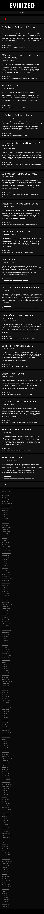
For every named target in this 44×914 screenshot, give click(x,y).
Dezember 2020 (6, 628)
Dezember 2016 (6, 730)
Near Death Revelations (26, 338)
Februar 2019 (5, 675)
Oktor (34, 308)
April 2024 (4, 542)
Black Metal (6, 47)
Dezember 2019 (6, 653)
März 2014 (4, 801)
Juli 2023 (4, 561)
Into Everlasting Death (19, 366)
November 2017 (6, 707)
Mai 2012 (4, 848)
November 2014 (6, 784)
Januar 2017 (5, 728)
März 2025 (4, 521)
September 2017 (6, 711)
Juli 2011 (4, 869)
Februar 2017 (5, 726)
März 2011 (4, 878)
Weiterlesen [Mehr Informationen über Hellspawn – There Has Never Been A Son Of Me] (30, 158)
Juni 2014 (4, 795)
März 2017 (4, 724)
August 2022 (5, 585)
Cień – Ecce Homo (11, 259)
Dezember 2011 (6, 859)
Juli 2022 (4, 587)
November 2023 (6, 553)
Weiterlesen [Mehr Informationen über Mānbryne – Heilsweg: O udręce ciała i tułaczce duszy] (27, 72)
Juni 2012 (4, 846)
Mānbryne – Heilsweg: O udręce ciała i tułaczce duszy (22, 56)
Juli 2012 (4, 844)
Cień (11, 280)
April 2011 (4, 876)
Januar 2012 (5, 857)
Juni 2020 (4, 640)
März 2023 (4, 570)
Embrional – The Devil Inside (16, 429)
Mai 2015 (4, 771)
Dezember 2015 (6, 756)
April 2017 (4, 722)
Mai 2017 (4, 720)
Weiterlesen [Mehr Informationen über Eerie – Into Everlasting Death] (23, 360)
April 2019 (4, 670)
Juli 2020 (4, 638)
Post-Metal (25, 280)
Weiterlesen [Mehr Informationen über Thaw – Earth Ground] (32, 472)
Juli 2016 (4, 741)
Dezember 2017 (6, 705)
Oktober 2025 (5, 508)
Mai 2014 (4, 797)
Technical (25, 164)
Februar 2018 (5, 700)
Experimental (21, 478)
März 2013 (4, 827)
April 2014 (4, 799)
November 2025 (6, 506)
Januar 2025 (5, 525)
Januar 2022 (5, 600)
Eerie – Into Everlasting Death (17, 345)
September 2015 (6, 762)
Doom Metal (12, 107)
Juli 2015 (4, 767)
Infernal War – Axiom (13, 373)
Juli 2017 (4, 715)
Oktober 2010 (5, 889)
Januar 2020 (5, 651)
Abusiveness (7, 252)
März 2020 (4, 647)
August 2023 (5, 559)
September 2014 (6, 788)
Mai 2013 (4, 822)
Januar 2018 (5, 703)
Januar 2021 (5, 625)
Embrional (16, 450)
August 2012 (5, 842)
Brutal (5, 164)
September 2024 (6, 531)
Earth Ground (13, 478)
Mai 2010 (4, 899)
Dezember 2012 (6, 833)
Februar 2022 (5, 598)
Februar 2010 (5, 906)
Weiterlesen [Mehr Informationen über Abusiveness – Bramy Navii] (10, 246)
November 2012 (6, 835)
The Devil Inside (27, 450)
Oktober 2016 (5, 735)
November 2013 (6, 810)
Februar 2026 (5, 499)
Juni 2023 (4, 563)
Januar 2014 (5, 805)
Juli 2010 (4, 895)
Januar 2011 (5, 882)
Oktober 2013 (5, 812)
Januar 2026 (5, 501)
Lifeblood (23, 47)
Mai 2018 (4, 694)
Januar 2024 (5, 548)
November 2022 (6, 578)
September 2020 (6, 634)
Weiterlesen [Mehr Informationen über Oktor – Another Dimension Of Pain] (6, 302)
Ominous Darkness (28, 194)
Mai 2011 (4, 874)
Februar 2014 (5, 803)
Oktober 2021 (5, 606)
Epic (17, 107)
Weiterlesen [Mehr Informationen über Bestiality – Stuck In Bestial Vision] (15, 416)
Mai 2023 (4, 566)
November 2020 (6, 630)
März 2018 (4, 698)
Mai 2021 (4, 617)
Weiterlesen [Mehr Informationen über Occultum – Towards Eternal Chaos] (22, 218)
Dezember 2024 (6, 527)
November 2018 (6, 681)
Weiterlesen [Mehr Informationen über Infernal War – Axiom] (31, 388)
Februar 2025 (5, 523)
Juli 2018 (4, 690)
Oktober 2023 (5, 555)
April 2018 (4, 696)
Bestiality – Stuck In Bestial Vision (19, 401)
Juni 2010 (4, 897)
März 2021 (4, 621)
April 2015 (4, 773)
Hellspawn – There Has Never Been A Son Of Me (21, 144)
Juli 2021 (4, 613)
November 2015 (6, 758)
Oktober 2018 (5, 683)
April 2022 (4, 593)
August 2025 (5, 510)
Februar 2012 (5, 854)
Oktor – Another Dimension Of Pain (20, 287)
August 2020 (5, 636)
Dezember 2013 (6, 807)
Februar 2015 (5, 777)
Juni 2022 (4, 589)
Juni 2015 (4, 769)
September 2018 (6, 685)
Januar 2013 (5, 831)
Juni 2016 (4, 743)
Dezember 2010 (6, 884)
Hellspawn (16, 164)
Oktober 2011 (5, 863)
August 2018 (5, 688)
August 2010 (5, 893)
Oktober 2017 (5, 709)
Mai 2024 (4, 540)
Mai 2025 (4, 516)
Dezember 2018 (6, 679)
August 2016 (5, 739)
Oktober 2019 (5, 658)
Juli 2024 (4, 536)
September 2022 (6, 583)
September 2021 (6, 608)
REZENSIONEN (7, 45)
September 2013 (6, 814)
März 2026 (4, 497)
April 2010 (4, 902)
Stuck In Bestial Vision (24, 422)
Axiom (5, 394)
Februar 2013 (5, 829)
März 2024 (4, 544)
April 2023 (4, 568)
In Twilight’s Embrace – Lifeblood (19, 27)
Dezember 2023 (6, 551)
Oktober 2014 (5, 786)
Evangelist (21, 107)
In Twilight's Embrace (15, 47)
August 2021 (5, 610)
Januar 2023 (5, 574)
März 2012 (4, 852)
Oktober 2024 (5, 529)
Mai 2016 (4, 745)
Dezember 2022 (6, 576)
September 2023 (6, 557)
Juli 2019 (4, 664)
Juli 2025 (4, 512)
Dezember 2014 (6, 782)
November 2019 (6, 655)
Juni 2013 (4, 820)
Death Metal (10, 164)
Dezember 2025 (6, 503)
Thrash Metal (33, 422)
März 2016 (4, 750)
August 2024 (5, 533)
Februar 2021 (5, 623)
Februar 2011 (5, 880)
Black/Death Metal (18, 394)
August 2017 (5, 713)
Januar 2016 (5, 754)
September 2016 (6, 737)
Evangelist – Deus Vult (13, 85)
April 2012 (4, 850)
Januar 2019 (5, 677)
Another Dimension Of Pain (11, 308)
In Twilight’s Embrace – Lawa (17, 115)
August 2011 (5, 867)
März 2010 (4, 904)
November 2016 (6, 732)
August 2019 (5, 662)
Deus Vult (6, 107)
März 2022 (4, 596)
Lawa (22, 135)
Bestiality (6, 422)
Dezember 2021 (6, 602)
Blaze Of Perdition (14, 338)
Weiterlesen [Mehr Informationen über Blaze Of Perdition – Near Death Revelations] (5, 332)
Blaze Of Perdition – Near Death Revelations (18, 316)
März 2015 (4, 775)
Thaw (33, 478)
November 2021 (6, 604)
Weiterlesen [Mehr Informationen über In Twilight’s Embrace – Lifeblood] (17, 42)
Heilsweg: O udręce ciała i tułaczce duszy (20, 78)
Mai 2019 (4, 668)
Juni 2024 (4, 538)
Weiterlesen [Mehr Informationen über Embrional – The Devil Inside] (18, 444)
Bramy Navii (20, 252)
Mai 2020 (4, 643)
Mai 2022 (4, 591)
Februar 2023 (5, 572)
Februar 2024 (5, 546)
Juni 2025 (4, 514)
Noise (26, 478)
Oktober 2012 (5, 837)
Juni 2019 (4, 666)
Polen (28, 47)
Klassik (30, 308)
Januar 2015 (5, 780)
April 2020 (4, 645)
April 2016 (4, 747)
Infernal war (27, 394)
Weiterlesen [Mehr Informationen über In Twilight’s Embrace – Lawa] (31, 130)
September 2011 (6, 865)
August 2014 (5, 790)
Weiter (7, 485)
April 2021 (4, 619)
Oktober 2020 (5, 632)
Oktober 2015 (5, 760)
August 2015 (5, 765)
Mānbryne (33, 78)
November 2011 (6, 861)
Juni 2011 (4, 872)
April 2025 (4, 518)
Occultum (19, 224)
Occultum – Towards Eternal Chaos (20, 203)
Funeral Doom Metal (23, 308)
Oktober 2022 (5, 581)
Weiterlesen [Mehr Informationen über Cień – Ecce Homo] (25, 274)
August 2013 (5, 816)
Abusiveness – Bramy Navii (16, 231)
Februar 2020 (5, 649)
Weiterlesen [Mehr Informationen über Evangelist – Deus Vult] (5, 102)
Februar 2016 (5, 752)
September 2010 (6, 891)
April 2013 (4, 825)
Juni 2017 (4, 717)
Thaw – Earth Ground (13, 457)
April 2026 (4, 495)
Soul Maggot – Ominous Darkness (19, 173)
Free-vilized (20, 194)
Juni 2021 (4, 615)
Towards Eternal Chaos (31, 224)
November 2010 (6, 887)
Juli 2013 (4, 818)
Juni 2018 (4, 692)
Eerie (11, 366)
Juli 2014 (4, 792)
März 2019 (4, 673)
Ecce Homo (16, 280)
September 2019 (6, 660)
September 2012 (6, 839)
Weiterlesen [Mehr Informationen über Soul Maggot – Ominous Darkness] (15, 188)
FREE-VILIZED (7, 192)
